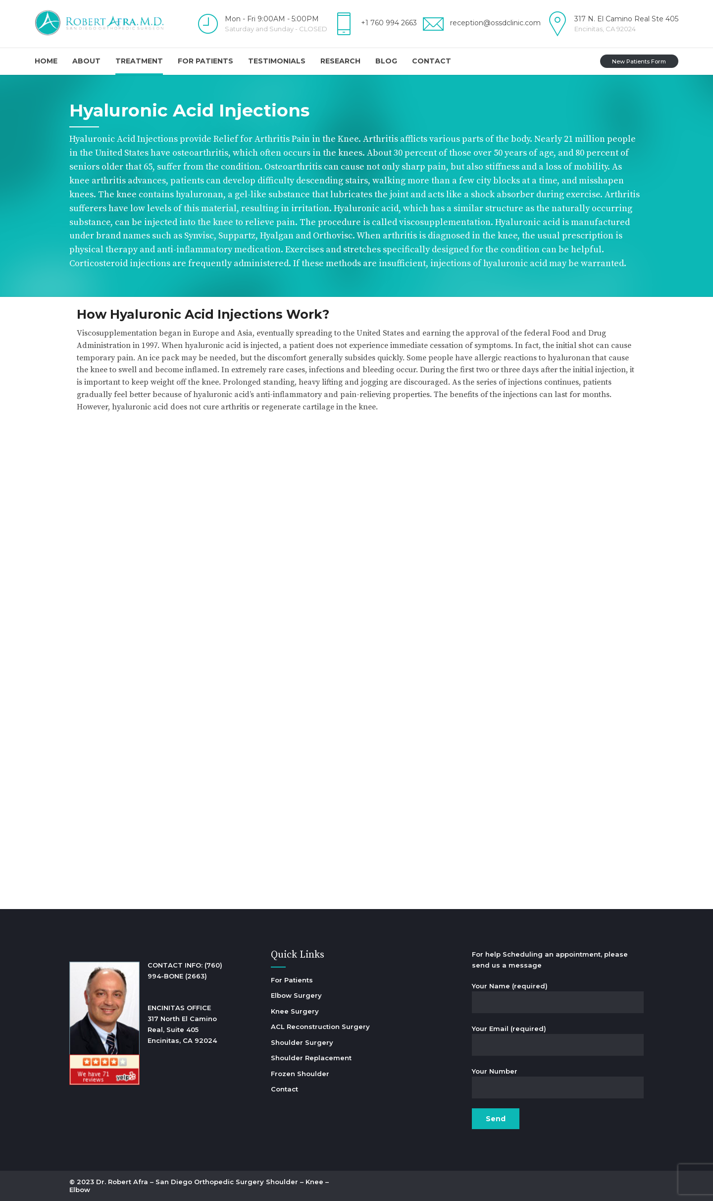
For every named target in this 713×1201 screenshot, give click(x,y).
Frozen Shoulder (300, 1074)
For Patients (205, 61)
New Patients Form (639, 61)
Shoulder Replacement (311, 1058)
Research (340, 61)
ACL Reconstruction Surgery (320, 1026)
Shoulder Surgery (302, 1042)
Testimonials (277, 61)
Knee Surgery (295, 1011)
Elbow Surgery (296, 995)
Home (46, 61)
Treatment (139, 61)
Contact (431, 61)
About (86, 61)
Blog (386, 61)
